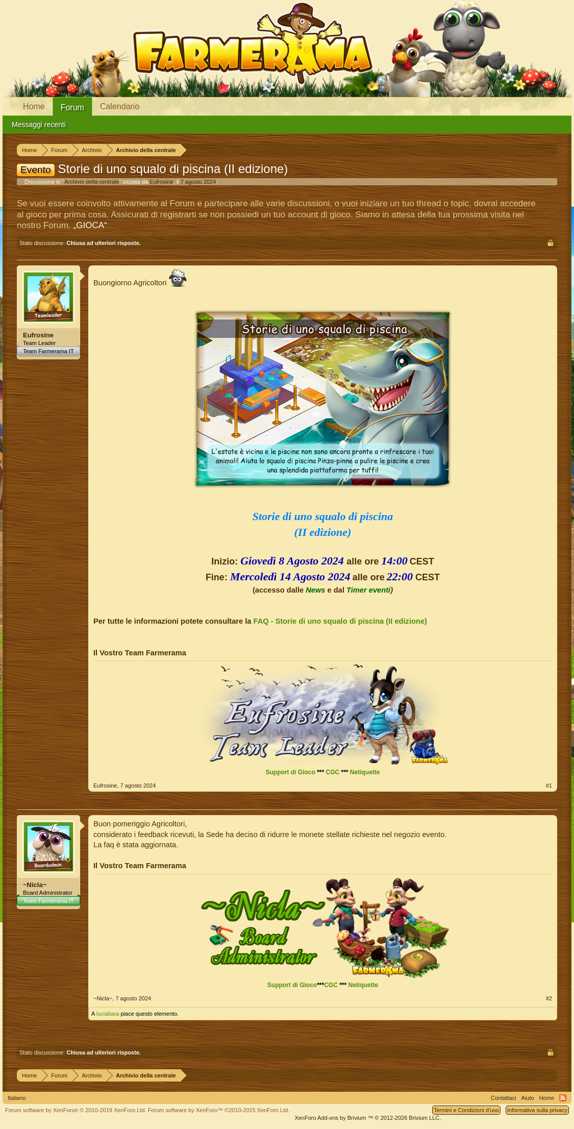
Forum (72, 107)
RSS (562, 1097)
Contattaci (503, 1098)
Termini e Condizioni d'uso (466, 1110)
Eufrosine (161, 182)
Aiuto (527, 1098)
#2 (549, 998)
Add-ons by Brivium (367, 1118)
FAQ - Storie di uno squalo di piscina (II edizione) (340, 621)
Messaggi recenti (39, 124)
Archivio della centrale (91, 182)
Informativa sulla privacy (537, 1110)
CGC (332, 772)
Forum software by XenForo (75, 1110)
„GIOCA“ (90, 225)
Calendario (119, 106)
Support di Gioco (290, 772)
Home (34, 106)
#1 (549, 785)
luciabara (107, 1014)
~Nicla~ (34, 885)
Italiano (17, 1098)
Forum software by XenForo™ (219, 1110)
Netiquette (365, 772)
